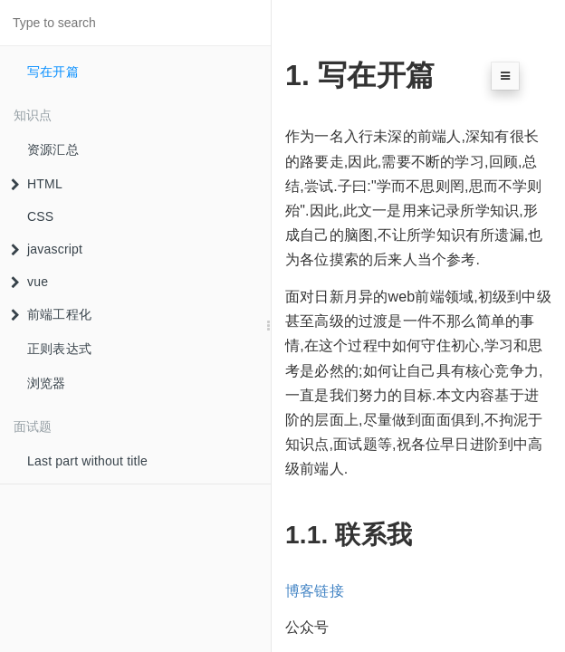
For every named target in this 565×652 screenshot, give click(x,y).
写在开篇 (53, 71)
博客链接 (314, 591)
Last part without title (87, 461)
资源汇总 (53, 149)
